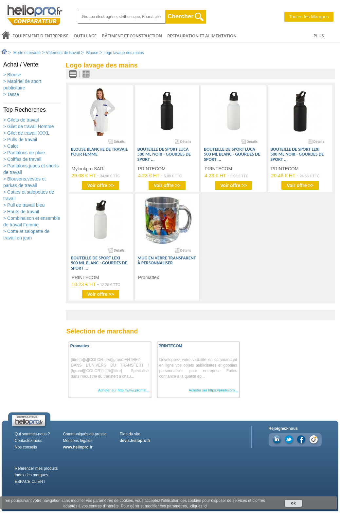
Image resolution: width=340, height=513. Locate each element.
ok (293, 503)
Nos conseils (26, 447)
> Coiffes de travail (22, 159)
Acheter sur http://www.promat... (124, 390)
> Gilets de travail (21, 120)
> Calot (10, 146)
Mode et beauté (27, 52)
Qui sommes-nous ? (32, 434)
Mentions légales (77, 440)
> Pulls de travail (20, 139)
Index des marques (31, 475)
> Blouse (12, 74)
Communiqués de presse (84, 434)
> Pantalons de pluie (24, 152)
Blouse (92, 52)
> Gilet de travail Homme (28, 126)
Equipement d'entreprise (40, 36)
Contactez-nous (28, 440)
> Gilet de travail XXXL (26, 133)
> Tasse (11, 94)
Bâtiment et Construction (132, 36)
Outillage (85, 36)
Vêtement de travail (63, 52)
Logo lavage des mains (123, 52)
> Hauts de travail (21, 211)
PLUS (318, 36)
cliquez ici (198, 506)
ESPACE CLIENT (30, 481)
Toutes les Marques (309, 16)
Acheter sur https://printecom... (213, 390)
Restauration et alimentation (202, 36)
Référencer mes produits (36, 468)
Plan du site (130, 434)
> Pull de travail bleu (24, 205)
